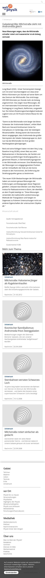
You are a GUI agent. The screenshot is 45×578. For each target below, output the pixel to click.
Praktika (6, 551)
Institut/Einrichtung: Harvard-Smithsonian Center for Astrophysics (24, 233)
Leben (5, 477)
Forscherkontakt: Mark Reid (15, 223)
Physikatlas (7, 499)
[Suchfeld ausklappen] (41, 1)
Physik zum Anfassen (11, 506)
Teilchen (6, 472)
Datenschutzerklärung (12, 569)
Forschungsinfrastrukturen (13, 511)
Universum (7, 19)
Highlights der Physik (11, 502)
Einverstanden (11, 572)
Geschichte (7, 554)
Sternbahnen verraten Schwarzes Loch (22, 381)
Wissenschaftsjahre (11, 504)
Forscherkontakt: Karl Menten (16, 228)
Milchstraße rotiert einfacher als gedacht (21, 433)
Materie (6, 475)
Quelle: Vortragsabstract (14, 219)
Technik (6, 479)
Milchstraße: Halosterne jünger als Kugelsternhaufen (20, 282)
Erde (5, 481)
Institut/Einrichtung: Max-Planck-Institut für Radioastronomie (21, 239)
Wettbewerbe (8, 509)
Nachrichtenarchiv (10, 527)
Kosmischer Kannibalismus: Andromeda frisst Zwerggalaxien (21, 329)
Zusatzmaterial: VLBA (13, 245)
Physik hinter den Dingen (13, 529)
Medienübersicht (10, 522)
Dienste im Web (9, 547)
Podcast (6, 524)
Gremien (6, 545)
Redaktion (7, 542)
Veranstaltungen (9, 497)
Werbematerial (9, 549)
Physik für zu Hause (11, 495)
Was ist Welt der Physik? (12, 540)
